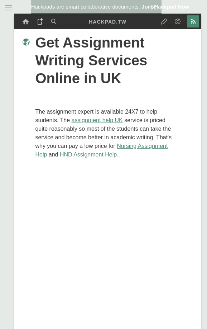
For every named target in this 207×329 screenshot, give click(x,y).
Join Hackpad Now (165, 7)
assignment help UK (97, 120)
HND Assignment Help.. (90, 154)
